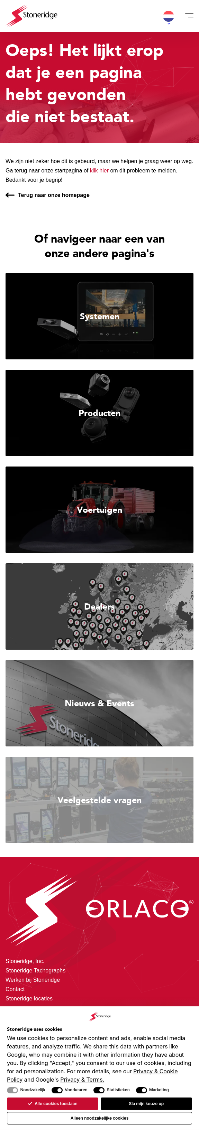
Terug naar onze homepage (54, 195)
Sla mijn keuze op (146, 1103)
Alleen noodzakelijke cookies (100, 1118)
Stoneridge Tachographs (35, 970)
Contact (15, 989)
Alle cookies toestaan (52, 1103)
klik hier (99, 170)
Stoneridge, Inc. (25, 961)
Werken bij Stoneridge (33, 980)
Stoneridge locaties (29, 998)
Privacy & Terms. (82, 1079)
